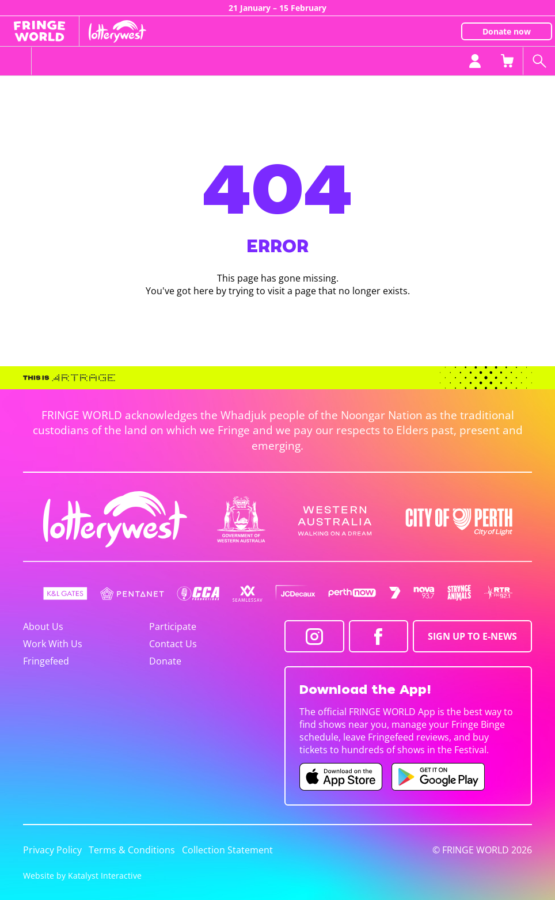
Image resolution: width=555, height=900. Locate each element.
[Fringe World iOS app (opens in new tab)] (340, 777)
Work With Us (52, 643)
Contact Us (173, 643)
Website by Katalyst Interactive (82, 875)
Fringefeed (46, 661)
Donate (165, 661)
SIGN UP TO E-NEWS (472, 636)
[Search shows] (539, 61)
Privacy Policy (52, 850)
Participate (172, 626)
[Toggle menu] (16, 61)
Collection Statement (227, 850)
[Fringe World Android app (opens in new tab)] (438, 777)
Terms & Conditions (132, 850)
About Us (43, 626)
